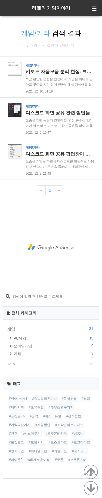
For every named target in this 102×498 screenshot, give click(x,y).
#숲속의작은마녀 (44, 399)
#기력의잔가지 (19, 425)
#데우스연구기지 (61, 407)
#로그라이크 (81, 442)
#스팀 (86, 399)
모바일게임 (54, 346)
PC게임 (54, 338)
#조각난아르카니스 (69, 425)
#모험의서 (36, 442)
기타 (54, 353)
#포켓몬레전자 (56, 434)
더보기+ (91, 474)
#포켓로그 (16, 442)
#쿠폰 (59, 460)
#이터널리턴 (38, 451)
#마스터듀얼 (52, 416)
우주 (51, 364)
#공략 (34, 416)
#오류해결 (36, 407)
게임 (51, 328)
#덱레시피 (16, 407)
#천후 (13, 434)
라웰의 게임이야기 (51, 8)
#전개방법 (73, 416)
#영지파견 (16, 451)
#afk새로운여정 (38, 460)
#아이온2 (15, 460)
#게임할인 (42, 425)
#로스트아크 (58, 442)
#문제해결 (69, 399)
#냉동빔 (78, 434)
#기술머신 (59, 451)
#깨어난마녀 (18, 399)
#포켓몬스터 (77, 460)
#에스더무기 (31, 434)
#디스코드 (79, 451)
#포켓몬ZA (17, 416)
